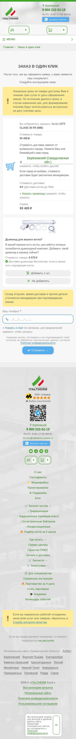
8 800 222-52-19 (53, 10)
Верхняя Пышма (33, 657)
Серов (55, 673)
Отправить (38, 350)
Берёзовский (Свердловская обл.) (48, 160)
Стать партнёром (38, 589)
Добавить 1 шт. (40, 273)
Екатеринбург (54, 657)
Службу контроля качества (30, 622)
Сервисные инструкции (38, 578)
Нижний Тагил (30, 667)
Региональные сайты (38, 693)
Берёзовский (52, 5)
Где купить (36, 539)
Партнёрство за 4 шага (39, 583)
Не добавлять (40, 281)
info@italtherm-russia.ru (39, 438)
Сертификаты (38, 477)
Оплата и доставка (38, 555)
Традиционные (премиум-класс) (39, 516)
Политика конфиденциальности (38, 698)
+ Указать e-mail (13, 328)
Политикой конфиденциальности (37, 732)
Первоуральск (13, 673)
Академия (40, 594)
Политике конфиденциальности (38, 343)
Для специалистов (40, 573)
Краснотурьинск (41, 662)
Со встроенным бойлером (38, 521)
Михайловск (11, 667)
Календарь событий (38, 599)
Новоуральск (50, 667)
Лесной (58, 662)
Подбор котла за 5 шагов (40, 531)
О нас (38, 472)
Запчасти (38, 560)
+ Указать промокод (32, 193)
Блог (38, 498)
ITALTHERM (38, 682)
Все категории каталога (38, 687)
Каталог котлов (38, 506)
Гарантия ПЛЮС (38, 550)
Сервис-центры (38, 544)
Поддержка (39, 493)
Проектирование (38, 487)
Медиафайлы (40, 482)
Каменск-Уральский (16, 662)
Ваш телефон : (12, 311)
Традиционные (39, 511)
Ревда (44, 673)
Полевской (31, 673)
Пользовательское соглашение (37, 703)
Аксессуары (38, 565)
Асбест (67, 651)
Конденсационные (38, 526)
